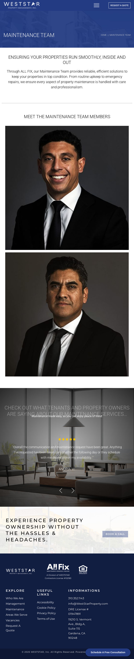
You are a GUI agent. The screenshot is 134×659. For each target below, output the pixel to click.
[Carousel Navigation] (67, 490)
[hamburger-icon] (96, 5)
